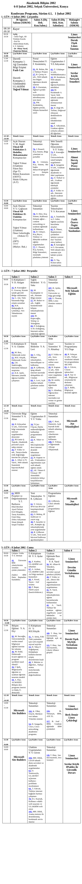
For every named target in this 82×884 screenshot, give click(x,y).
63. (30, 770)
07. (32, 470)
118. (50, 298)
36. (13, 651)
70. (30, 799)
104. (30, 758)
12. (52, 77)
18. (32, 532)
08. (52, 260)
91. (34, 69)
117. (48, 721)
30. (52, 165)
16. (13, 667)
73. (52, 152)
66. (30, 561)
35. (13, 287)
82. (52, 125)
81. (66, 367)
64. (30, 788)
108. (50, 442)
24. (49, 354)
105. (30, 811)
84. (32, 380)
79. (34, 232)
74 (34, 102)
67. (30, 569)
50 (52, 108)
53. (66, 387)
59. (13, 680)
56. (48, 564)
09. (32, 326)
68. (30, 579)
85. (52, 229)
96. (13, 305)
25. (13, 439)
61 (32, 504)
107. (50, 288)
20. (49, 367)
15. (52, 216)
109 (48, 633)
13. (30, 647)
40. (66, 354)
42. (48, 605)
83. (13, 493)
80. (34, 162)
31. (52, 178)
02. (52, 69)
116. (48, 711)
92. (13, 636)
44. (13, 460)
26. (13, 449)
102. (30, 711)
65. (32, 514)
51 (13, 357)
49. (30, 662)
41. (48, 590)
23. (32, 439)
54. (30, 724)
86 (13, 362)
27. (34, 74)
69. (30, 587)
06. (13, 352)
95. (49, 380)
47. (52, 190)
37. (49, 501)
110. (50, 421)
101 (52, 90)
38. (32, 522)
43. (13, 560)
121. (48, 645)
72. (13, 298)
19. (32, 367)
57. (32, 300)
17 (13, 373)
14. (66, 375)
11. (30, 636)
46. (52, 244)
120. (48, 755)
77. (34, 247)
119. (32, 316)
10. (13, 424)
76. (34, 149)
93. (32, 290)
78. (34, 214)
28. (48, 577)
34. (32, 424)
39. (34, 87)
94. (49, 390)
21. (32, 457)
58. (32, 355)
